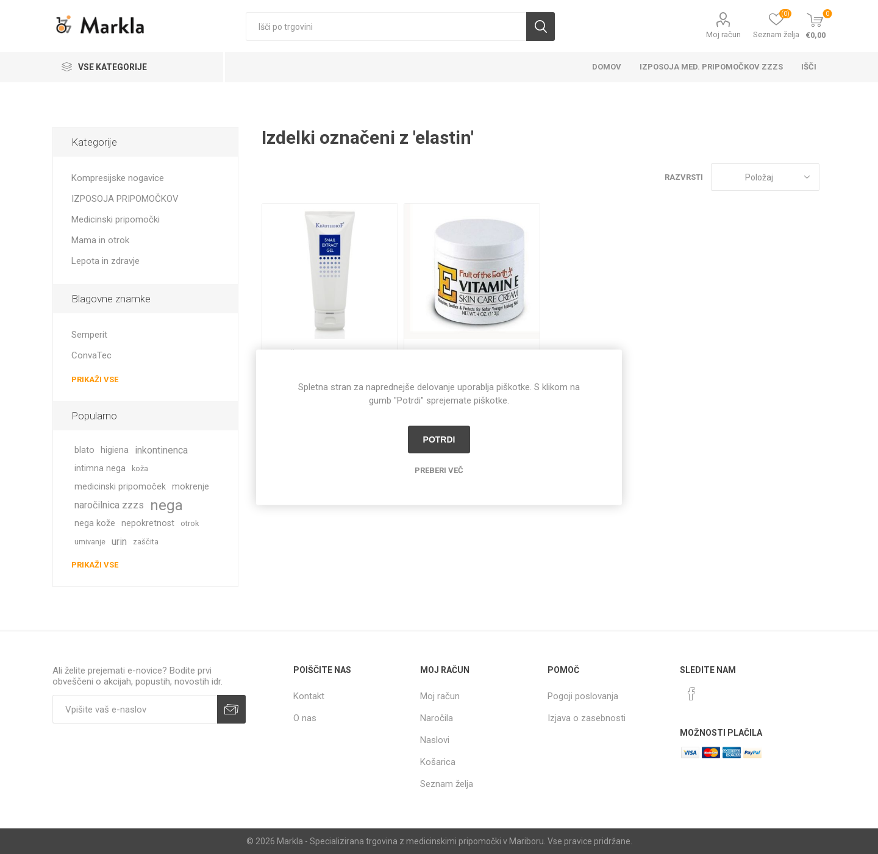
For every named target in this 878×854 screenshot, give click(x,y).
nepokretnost (147, 523)
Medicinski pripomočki (115, 219)
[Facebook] (691, 693)
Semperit (89, 334)
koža (140, 468)
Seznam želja (446, 783)
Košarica (437, 761)
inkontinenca (161, 450)
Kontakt (308, 696)
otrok (189, 523)
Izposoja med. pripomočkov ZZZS (711, 66)
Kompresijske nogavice (117, 178)
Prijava (231, 709)
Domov (606, 66)
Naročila (436, 718)
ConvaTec (91, 355)
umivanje (89, 541)
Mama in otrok (100, 240)
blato (84, 450)
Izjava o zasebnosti (587, 718)
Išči (540, 26)
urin (119, 541)
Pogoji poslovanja (583, 696)
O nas (304, 718)
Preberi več (439, 469)
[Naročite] (134, 709)
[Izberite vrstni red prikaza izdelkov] (765, 177)
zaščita (146, 541)
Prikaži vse (94, 379)
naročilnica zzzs (109, 505)
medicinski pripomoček (120, 487)
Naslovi (434, 740)
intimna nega (100, 468)
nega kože (94, 523)
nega (166, 505)
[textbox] (386, 26)
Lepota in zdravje (105, 260)
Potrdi (439, 439)
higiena (115, 450)
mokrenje (190, 487)
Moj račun (723, 34)
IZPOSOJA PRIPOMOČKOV (125, 198)
